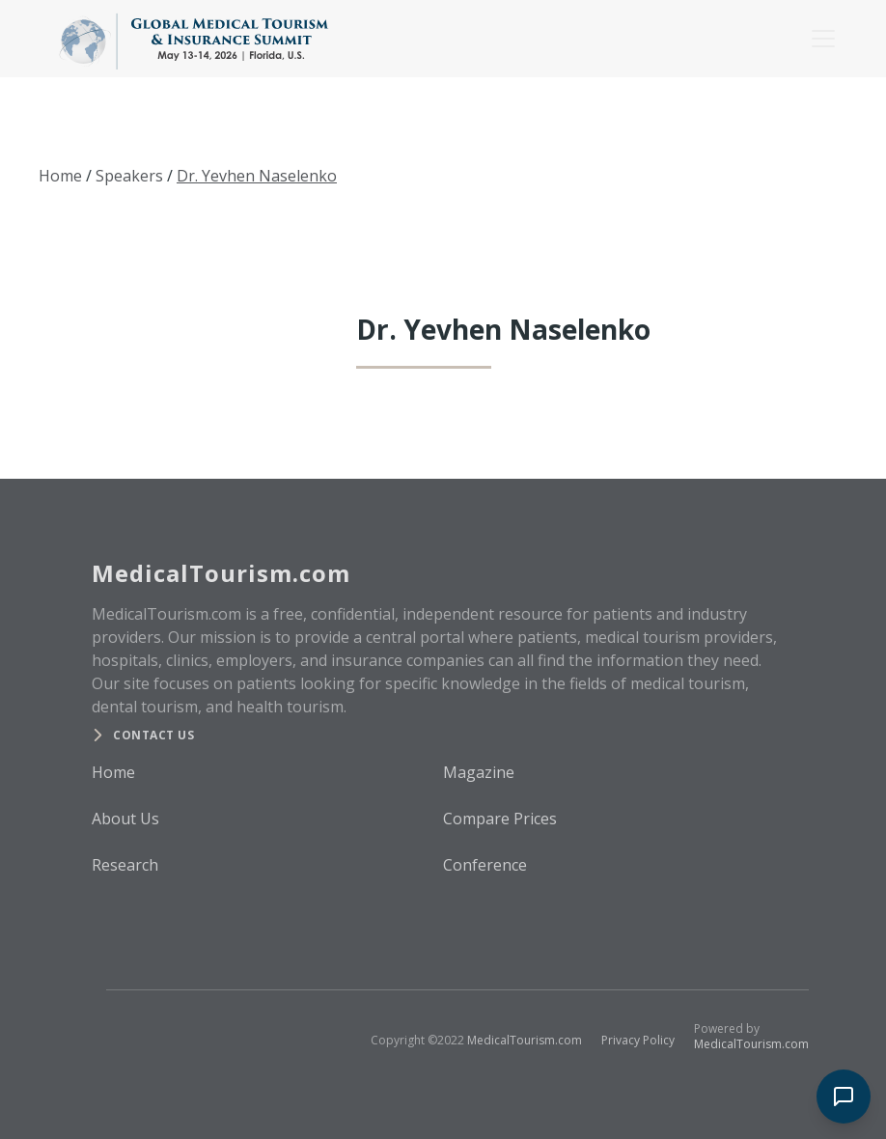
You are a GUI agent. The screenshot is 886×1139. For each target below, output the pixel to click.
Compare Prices (500, 818)
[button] (819, 38)
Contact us (153, 735)
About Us (125, 818)
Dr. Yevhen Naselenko (257, 175)
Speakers (129, 175)
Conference (485, 864)
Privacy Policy (638, 1040)
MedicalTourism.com (524, 1040)
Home (60, 175)
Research (125, 864)
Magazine (478, 772)
